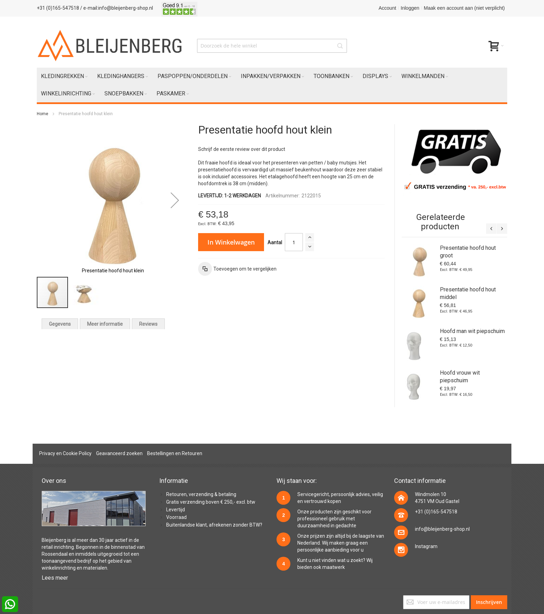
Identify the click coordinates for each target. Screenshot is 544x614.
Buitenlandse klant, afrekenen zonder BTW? (214, 525)
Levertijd (175, 509)
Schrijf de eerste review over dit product (241, 149)
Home (42, 113)
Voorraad (176, 517)
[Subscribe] (489, 602)
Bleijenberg (54, 540)
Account (387, 8)
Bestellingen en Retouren (174, 453)
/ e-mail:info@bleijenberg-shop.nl (116, 8)
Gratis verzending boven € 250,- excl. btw (210, 502)
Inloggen (410, 8)
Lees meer (55, 577)
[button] (175, 200)
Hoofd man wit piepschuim (472, 331)
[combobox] (272, 46)
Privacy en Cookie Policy (65, 453)
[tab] (60, 323)
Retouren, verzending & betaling (201, 494)
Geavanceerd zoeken (119, 453)
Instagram (426, 546)
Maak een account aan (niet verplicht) (464, 8)
